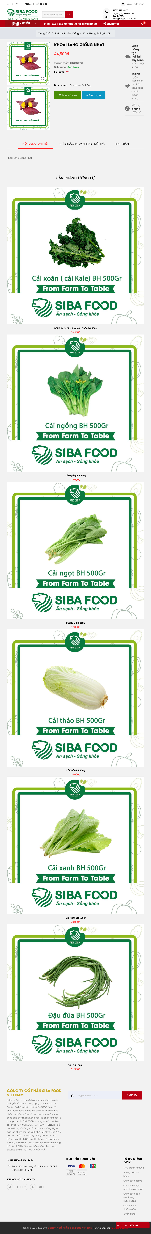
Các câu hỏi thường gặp (129, 1207)
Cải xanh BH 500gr (75, 917)
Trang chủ (44, 33)
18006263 (129, 13)
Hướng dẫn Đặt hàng (131, 1174)
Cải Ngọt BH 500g (75, 622)
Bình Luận (122, 143)
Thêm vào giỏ (68, 95)
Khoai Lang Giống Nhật (96, 33)
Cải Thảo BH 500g (75, 770)
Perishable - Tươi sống (67, 33)
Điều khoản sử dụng (133, 1167)
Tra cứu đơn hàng (135, 3)
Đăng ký (132, 18)
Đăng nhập (119, 18)
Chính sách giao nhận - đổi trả (82, 143)
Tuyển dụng (129, 1213)
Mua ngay (93, 95)
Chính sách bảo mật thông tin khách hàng (70, 23)
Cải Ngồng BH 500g (75, 475)
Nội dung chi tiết (35, 144)
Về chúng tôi (111, 23)
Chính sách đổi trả (132, 1180)
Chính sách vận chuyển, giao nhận (133, 1187)
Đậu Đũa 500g (75, 1065)
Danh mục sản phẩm (21, 23)
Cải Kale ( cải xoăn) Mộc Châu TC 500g (75, 328)
